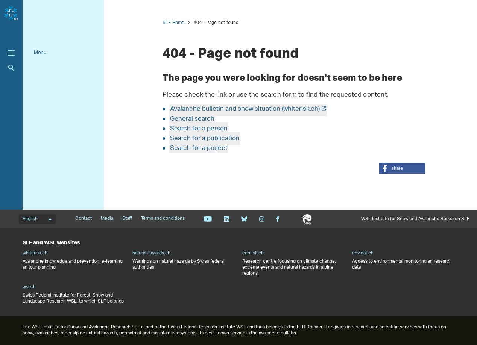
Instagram (261, 219)
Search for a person (199, 129)
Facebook (277, 219)
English (37, 219)
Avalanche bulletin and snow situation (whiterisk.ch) (245, 109)
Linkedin (226, 219)
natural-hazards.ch (151, 253)
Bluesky (244, 219)
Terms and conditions (163, 218)
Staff (127, 218)
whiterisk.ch (35, 253)
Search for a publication (205, 138)
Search (11, 68)
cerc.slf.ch (253, 253)
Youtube (208, 219)
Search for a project (199, 148)
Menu (40, 53)
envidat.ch (363, 253)
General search (192, 119)
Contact (83, 218)
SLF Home (174, 23)
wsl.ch (29, 287)
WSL (307, 219)
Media (107, 218)
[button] (402, 168)
